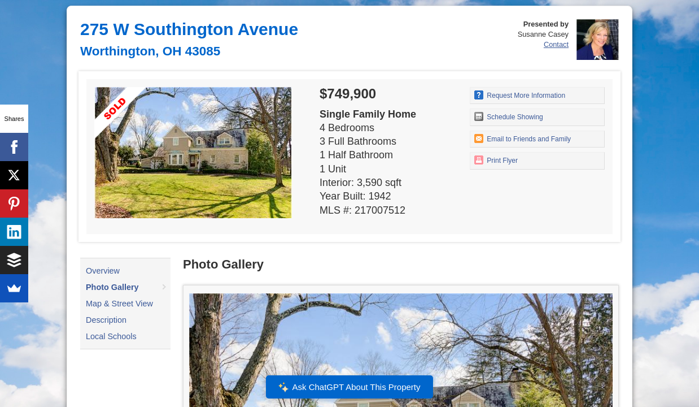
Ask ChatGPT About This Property (349, 387)
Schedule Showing (508, 116)
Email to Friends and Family (522, 138)
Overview (103, 270)
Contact (556, 44)
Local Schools (111, 336)
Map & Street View (119, 303)
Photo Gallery (112, 287)
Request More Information (519, 94)
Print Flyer (496, 159)
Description (106, 319)
